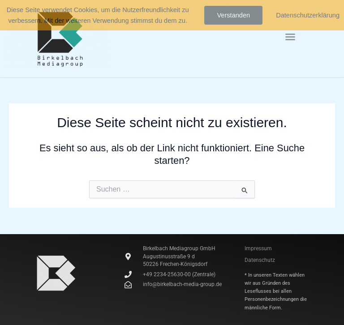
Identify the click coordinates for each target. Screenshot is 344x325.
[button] (290, 37)
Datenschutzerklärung (308, 15)
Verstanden (233, 15)
